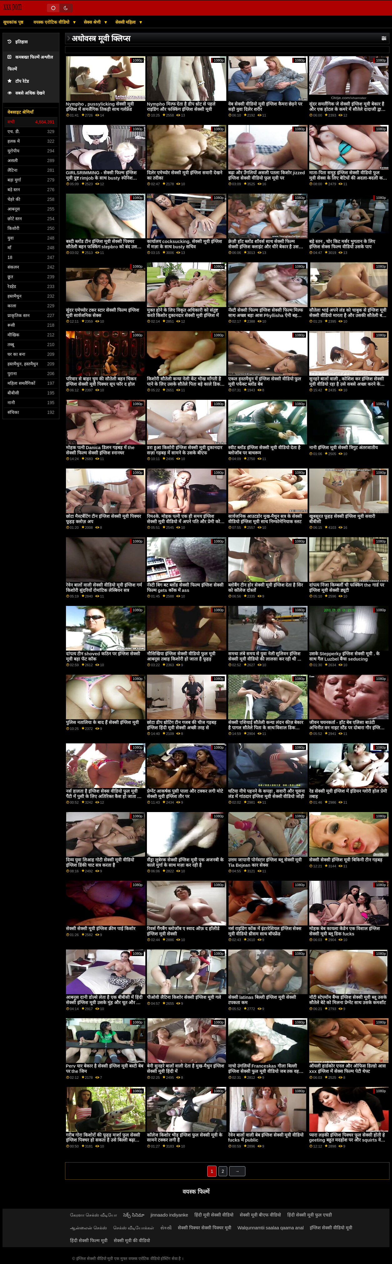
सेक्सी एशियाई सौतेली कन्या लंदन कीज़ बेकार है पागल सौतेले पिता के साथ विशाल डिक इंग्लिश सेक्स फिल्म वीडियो (266, 727)
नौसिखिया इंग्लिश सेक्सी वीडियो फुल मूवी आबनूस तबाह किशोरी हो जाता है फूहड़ (181, 656)
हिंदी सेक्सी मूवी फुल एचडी (309, 1214)
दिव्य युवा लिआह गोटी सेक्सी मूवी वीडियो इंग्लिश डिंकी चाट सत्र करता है (100, 862)
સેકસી (166, 1227)
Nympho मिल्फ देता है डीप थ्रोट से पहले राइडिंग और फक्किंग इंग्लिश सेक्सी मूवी (181, 107)
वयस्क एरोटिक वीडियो (52, 22)
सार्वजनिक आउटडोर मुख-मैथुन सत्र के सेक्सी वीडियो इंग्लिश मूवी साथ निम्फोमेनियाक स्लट (265, 519)
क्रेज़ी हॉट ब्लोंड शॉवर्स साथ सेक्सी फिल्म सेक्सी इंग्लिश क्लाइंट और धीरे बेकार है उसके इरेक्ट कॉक (265, 246)
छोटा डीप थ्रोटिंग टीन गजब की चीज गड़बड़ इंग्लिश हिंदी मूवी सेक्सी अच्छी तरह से (181, 725)
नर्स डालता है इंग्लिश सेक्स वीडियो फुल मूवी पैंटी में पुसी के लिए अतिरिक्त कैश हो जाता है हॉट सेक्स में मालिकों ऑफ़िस (103, 796)
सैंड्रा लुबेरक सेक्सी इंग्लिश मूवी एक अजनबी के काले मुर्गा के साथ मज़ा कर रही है (185, 862)
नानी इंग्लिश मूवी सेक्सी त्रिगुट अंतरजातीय (343, 447)
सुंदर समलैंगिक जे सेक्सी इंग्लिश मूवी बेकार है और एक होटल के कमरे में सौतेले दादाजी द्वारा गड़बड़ (346, 109)
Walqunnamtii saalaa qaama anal (271, 1227)
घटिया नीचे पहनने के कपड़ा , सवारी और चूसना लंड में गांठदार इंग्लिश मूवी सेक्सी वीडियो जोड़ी (266, 794)
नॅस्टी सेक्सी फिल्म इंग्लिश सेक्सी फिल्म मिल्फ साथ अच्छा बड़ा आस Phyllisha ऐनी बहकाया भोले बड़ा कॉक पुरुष (267, 315)
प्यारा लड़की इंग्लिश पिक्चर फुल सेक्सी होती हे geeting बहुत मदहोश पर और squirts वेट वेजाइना (347, 1140)
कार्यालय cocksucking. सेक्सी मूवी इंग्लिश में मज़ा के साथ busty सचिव (184, 244)
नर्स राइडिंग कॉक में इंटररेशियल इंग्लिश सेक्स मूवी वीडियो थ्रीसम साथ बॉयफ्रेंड (265, 931)
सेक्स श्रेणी (93, 22)
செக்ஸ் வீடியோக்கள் (133, 1227)
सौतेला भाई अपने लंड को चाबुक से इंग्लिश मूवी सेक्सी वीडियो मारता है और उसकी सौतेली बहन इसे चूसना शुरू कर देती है (348, 315)
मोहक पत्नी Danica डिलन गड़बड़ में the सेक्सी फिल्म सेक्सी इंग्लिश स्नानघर (100, 450)
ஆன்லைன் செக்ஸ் (88, 1227)
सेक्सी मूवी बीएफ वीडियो (260, 1214)
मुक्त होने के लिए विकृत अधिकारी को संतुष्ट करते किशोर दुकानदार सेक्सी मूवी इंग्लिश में (183, 313)
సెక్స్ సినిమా (133, 1214)
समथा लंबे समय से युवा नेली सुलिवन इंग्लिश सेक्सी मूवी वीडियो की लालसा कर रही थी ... (264, 656)
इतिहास (18, 42)
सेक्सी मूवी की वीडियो (132, 1240)
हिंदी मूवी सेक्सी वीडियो (214, 1214)
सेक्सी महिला (126, 22)
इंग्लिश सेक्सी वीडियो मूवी (331, 1227)
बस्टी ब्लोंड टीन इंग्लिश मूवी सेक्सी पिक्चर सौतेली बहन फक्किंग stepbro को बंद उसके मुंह (103, 246)
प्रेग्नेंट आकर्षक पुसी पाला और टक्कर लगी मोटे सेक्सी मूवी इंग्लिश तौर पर (185, 794)
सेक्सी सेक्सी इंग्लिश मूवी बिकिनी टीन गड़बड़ (345, 859)
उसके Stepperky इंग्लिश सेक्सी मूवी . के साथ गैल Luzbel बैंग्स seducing (344, 656)
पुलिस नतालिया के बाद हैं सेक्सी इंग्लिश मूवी (102, 722)
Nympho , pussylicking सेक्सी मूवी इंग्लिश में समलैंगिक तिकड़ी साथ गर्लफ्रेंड (100, 107)
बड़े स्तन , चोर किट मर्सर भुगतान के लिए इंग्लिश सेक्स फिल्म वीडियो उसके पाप (342, 244)
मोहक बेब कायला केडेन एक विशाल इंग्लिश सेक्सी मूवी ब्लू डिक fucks (344, 931)
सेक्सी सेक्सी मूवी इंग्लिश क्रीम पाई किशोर (100, 928)
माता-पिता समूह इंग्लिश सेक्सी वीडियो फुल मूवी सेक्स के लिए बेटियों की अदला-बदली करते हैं (348, 178)
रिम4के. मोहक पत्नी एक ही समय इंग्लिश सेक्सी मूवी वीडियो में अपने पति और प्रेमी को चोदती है (183, 521)
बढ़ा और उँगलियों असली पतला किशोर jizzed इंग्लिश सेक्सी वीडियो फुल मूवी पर (266, 175)
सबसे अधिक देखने (26, 93)
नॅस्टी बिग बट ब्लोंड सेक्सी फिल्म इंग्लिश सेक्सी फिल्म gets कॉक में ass (185, 587)
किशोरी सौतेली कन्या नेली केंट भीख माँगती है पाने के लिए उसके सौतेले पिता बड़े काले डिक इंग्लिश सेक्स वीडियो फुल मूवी (184, 384)
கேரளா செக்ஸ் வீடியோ (93, 1214)
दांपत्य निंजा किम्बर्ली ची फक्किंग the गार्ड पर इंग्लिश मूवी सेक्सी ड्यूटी (346, 587)
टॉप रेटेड (18, 81)
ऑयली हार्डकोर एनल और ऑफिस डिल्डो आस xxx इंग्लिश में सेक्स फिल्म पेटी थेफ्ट (347, 1068)
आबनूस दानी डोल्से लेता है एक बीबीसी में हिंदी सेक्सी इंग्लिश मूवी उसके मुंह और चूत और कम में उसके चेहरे (104, 1002)
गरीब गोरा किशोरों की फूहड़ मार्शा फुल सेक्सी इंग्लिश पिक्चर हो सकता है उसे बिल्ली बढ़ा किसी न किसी (103, 1140)
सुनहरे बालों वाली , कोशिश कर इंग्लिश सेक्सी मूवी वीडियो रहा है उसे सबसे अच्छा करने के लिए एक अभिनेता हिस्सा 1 (346, 384)
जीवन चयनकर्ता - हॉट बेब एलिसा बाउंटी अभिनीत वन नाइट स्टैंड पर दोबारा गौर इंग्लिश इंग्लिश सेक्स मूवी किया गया (346, 727)
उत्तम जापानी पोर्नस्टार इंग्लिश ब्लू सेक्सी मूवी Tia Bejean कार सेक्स (265, 862)
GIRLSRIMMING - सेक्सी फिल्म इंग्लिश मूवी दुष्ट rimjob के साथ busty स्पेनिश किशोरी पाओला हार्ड (101, 178)
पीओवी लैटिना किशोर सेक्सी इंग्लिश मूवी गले (184, 997)
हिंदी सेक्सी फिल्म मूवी (89, 1240)
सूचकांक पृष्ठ (13, 22)
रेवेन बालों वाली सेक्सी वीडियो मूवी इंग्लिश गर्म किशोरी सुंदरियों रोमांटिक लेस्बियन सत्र (104, 587)
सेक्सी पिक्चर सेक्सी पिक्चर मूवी (204, 1227)
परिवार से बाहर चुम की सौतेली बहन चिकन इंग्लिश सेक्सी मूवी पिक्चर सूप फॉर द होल (101, 381)
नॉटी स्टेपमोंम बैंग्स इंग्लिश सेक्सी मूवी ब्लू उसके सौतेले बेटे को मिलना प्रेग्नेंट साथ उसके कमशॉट (348, 1000)
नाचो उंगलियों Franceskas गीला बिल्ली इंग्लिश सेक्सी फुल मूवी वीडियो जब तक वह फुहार (263, 1071)
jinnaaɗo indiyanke (169, 1214)
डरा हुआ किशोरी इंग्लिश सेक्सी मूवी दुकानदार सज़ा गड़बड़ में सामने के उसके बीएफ (184, 450)
